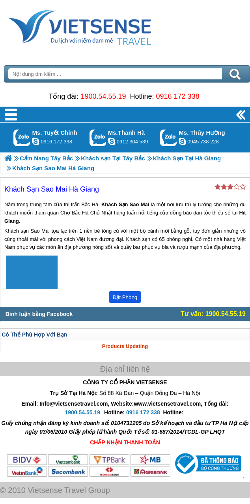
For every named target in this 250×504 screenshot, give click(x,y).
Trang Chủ (99, 25)
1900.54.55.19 (103, 96)
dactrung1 (182, 141)
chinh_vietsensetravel (35, 141)
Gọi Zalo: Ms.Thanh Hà (98, 138)
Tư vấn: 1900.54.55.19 (213, 313)
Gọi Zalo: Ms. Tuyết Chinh (22, 138)
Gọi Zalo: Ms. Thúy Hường (168, 138)
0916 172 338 (178, 96)
